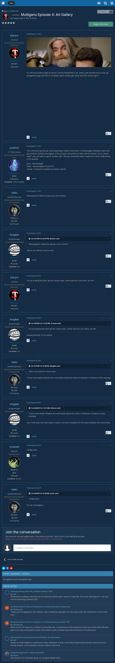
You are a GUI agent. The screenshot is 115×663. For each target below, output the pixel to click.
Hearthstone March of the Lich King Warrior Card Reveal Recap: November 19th (39, 622)
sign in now (58, 536)
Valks (14, 192)
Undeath (14, 446)
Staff (14, 594)
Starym (16, 18)
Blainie (53, 239)
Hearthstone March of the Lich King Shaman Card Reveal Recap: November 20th (40, 607)
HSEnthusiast (18, 609)
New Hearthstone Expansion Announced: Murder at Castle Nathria (35, 637)
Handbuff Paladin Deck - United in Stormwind (27, 653)
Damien (16, 655)
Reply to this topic (101, 24)
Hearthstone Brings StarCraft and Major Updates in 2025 (31, 591)
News (34, 18)
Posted (34, 34)
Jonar (52, 493)
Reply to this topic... (24, 548)
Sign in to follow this (11, 11)
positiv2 (14, 147)
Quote (34, 137)
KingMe (14, 234)
